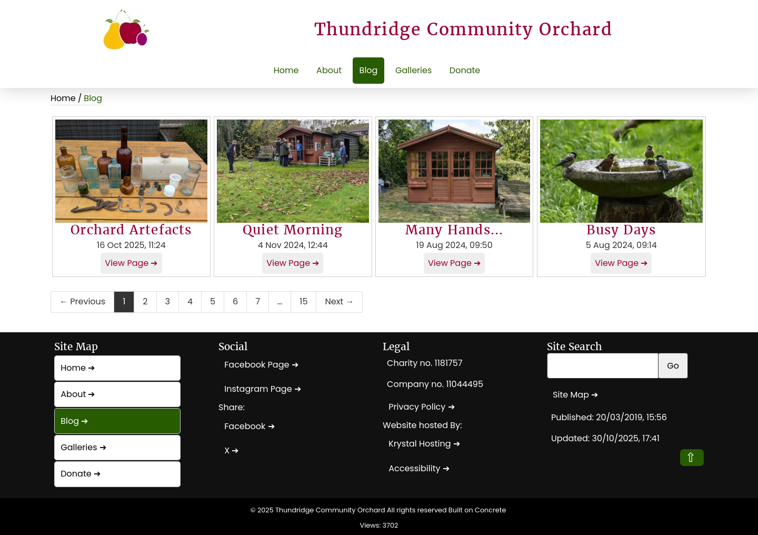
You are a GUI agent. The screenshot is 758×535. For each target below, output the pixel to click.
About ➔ (78, 394)
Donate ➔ (81, 474)
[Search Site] (603, 366)
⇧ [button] (690, 457)
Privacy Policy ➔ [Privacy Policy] (421, 407)
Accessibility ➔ (419, 468)
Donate (465, 70)
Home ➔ (78, 368)
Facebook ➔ (249, 426)
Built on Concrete (477, 510)
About (329, 70)
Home (286, 70)
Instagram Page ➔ (262, 389)
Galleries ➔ (83, 447)
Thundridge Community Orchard (330, 510)
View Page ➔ (131, 263)
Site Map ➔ (575, 395)
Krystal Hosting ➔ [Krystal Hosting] (424, 444)
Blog (369, 70)
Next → (339, 301)
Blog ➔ (74, 421)
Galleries (413, 70)
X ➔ (231, 450)
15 (303, 301)
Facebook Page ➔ (261, 365)
